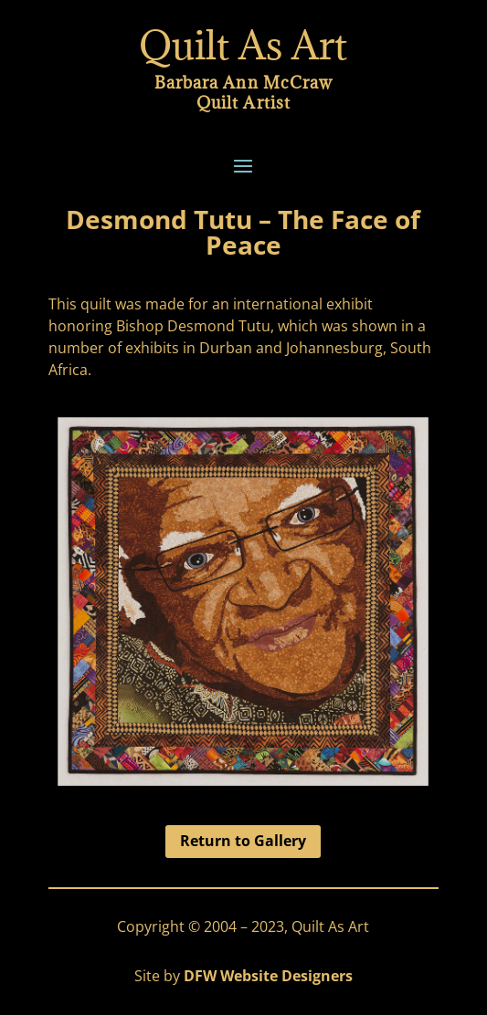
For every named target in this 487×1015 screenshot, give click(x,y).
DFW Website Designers (268, 976)
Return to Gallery (243, 841)
